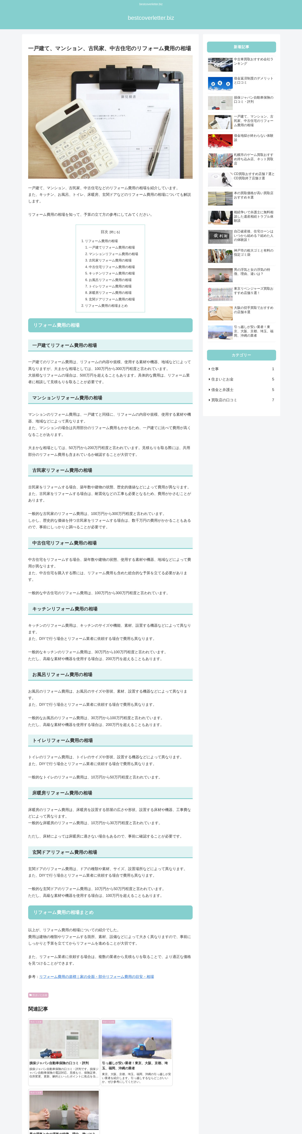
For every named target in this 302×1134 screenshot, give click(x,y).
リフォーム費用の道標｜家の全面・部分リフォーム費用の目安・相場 (96, 979)
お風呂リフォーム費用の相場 (110, 281)
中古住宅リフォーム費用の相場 (112, 268)
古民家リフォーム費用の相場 (110, 261)
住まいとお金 (38, 997)
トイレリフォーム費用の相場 (110, 288)
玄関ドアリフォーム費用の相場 (112, 301)
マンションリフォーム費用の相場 (113, 254)
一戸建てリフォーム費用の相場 (112, 248)
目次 (104, 232)
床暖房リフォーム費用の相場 (110, 294)
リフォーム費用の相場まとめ (106, 308)
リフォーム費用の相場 (101, 241)
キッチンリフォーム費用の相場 (112, 274)
